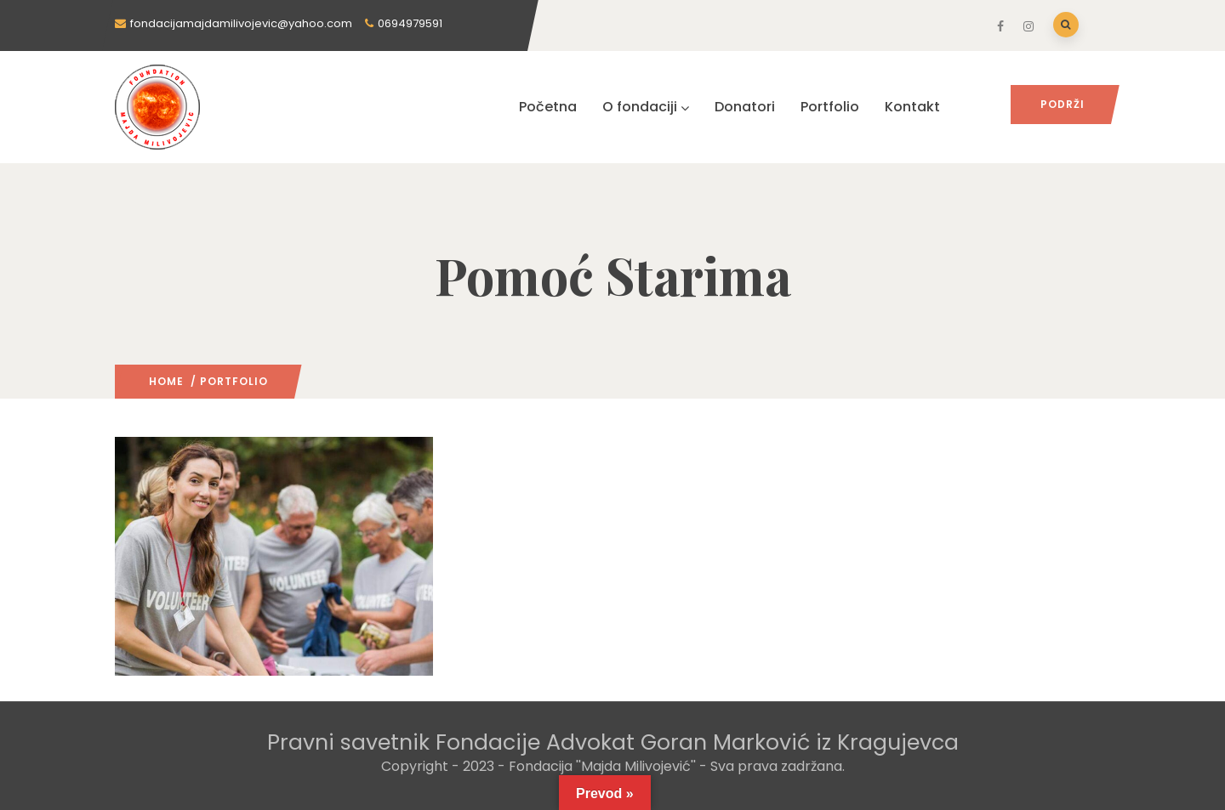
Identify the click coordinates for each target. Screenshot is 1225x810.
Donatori (745, 106)
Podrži (1062, 104)
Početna (548, 106)
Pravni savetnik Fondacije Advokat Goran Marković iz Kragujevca (613, 742)
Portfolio (830, 106)
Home (166, 381)
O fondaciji (645, 106)
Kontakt (912, 106)
